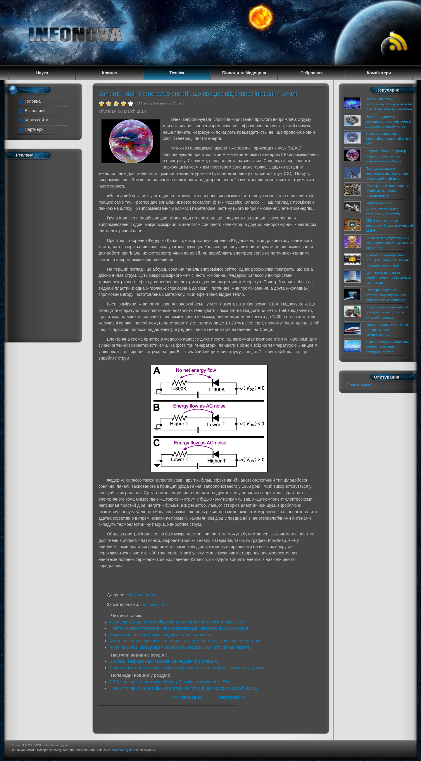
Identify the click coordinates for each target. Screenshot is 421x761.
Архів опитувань (359, 385)
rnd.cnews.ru (152, 604)
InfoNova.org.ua (141, 594)
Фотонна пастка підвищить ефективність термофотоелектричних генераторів (184, 640)
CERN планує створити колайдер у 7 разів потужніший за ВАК (170, 681)
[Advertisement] (43, 249)
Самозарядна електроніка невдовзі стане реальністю (161, 634)
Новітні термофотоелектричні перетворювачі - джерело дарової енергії (178, 628)
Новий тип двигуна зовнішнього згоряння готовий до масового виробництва (183, 688)
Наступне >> (233, 697)
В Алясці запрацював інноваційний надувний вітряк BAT (164, 661)
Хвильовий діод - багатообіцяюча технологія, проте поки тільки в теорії (178, 622)
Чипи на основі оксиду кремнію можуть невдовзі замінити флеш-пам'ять (179, 647)
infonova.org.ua (121, 750)
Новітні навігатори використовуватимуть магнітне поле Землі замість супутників (187, 667)
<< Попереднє (187, 697)
